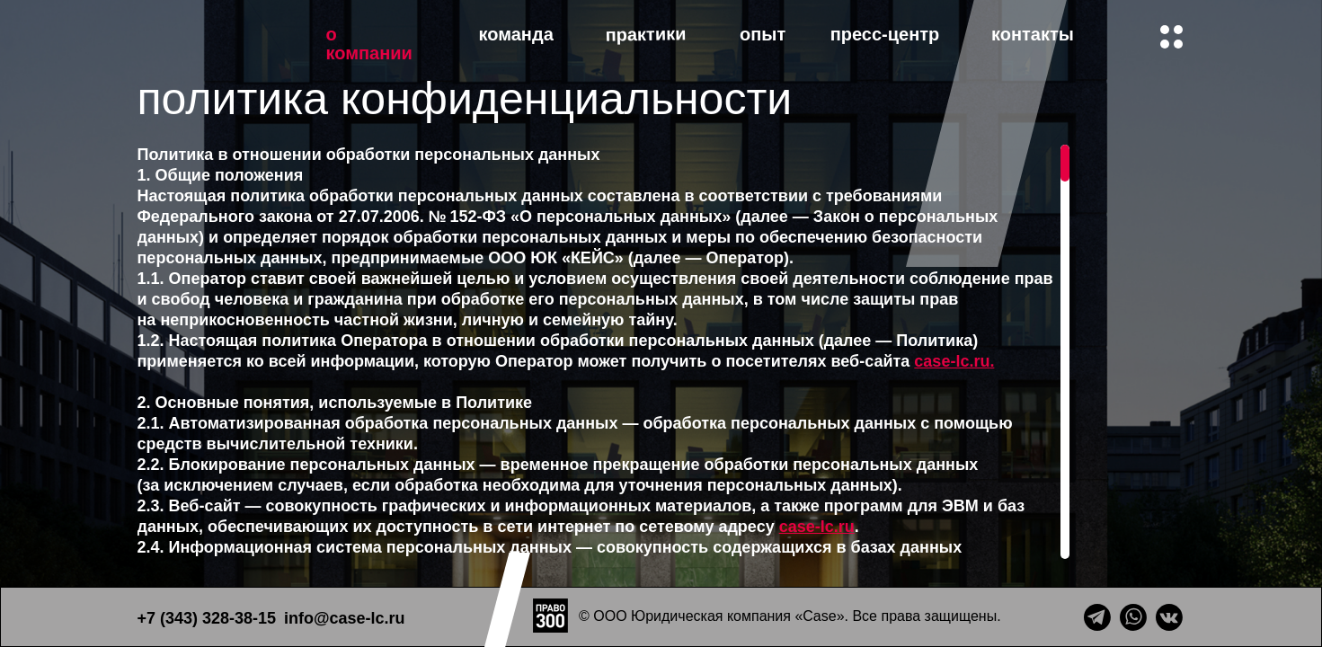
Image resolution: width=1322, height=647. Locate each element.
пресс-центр (885, 34)
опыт (762, 34)
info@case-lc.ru (344, 618)
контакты (1032, 34)
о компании (369, 43)
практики (645, 34)
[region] (599, 352)
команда (516, 34)
